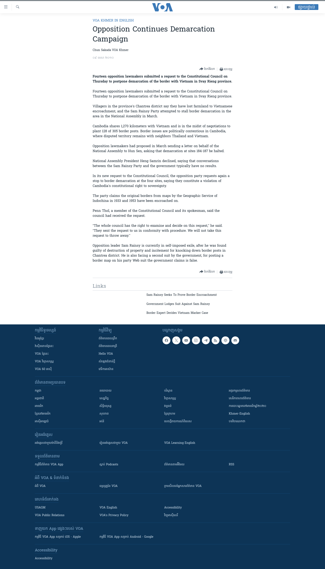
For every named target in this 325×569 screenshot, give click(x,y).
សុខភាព (104, 414)
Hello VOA (106, 354)
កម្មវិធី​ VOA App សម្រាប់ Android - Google (126, 537)
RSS (231, 464)
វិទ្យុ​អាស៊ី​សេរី (171, 515)
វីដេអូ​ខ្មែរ (39, 338)
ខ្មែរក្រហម (169, 414)
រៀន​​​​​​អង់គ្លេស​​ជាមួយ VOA (113, 443)
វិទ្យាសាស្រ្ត (170, 398)
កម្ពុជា (38, 391)
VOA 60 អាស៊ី (43, 369)
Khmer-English (239, 414)
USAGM (40, 508)
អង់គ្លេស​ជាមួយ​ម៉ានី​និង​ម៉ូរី (48, 443)
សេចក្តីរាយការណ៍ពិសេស (178, 421)
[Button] (207, 69)
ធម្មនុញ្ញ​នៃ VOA (108, 486)
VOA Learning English (179, 443)
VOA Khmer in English (113, 20)
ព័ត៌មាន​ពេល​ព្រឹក (108, 338)
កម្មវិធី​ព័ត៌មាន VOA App (49, 464)
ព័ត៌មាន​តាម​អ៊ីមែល (174, 464)
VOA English (108, 508)
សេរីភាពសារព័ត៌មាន (240, 398)
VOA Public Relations (49, 515)
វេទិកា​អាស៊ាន (106, 369)
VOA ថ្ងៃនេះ (42, 354)
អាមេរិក (39, 406)
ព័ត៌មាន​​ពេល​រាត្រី (108, 346)
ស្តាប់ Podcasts (108, 464)
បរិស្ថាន (168, 391)
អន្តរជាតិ (39, 398)
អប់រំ (101, 421)
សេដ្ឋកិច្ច (104, 398)
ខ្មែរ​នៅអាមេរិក (43, 414)
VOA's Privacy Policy (114, 515)
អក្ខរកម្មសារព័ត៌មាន (239, 391)
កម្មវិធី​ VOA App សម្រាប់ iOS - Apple (58, 537)
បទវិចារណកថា (237, 421)
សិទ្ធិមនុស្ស (105, 406)
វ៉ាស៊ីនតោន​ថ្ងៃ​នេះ (44, 346)
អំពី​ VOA (40, 486)
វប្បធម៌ (167, 406)
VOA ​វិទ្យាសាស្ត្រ (44, 361)
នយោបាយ (105, 391)
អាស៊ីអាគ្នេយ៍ (42, 421)
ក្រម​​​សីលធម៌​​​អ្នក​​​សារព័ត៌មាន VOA (183, 486)
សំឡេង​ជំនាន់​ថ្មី (107, 361)
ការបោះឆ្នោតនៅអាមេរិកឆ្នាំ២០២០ (247, 406)
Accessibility (173, 508)
